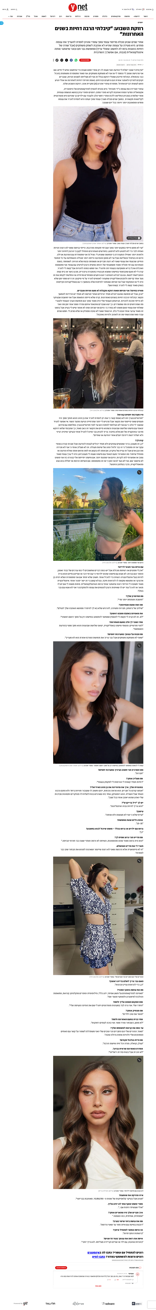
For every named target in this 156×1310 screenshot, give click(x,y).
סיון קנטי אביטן (131, 65)
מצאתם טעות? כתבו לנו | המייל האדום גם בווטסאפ (127, 1260)
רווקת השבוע (121, 65)
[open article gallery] (98, 174)
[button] (98, 1277)
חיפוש (13, 9)
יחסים (140, 22)
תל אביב (126, 9)
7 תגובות (128, 1283)
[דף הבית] (78, 11)
